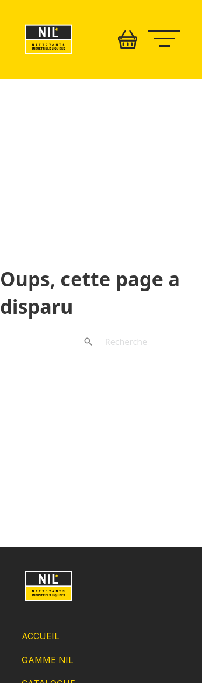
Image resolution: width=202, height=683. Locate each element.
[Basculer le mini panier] (127, 39)
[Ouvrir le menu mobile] (169, 37)
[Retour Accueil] (48, 600)
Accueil (40, 636)
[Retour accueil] (48, 54)
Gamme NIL (47, 659)
